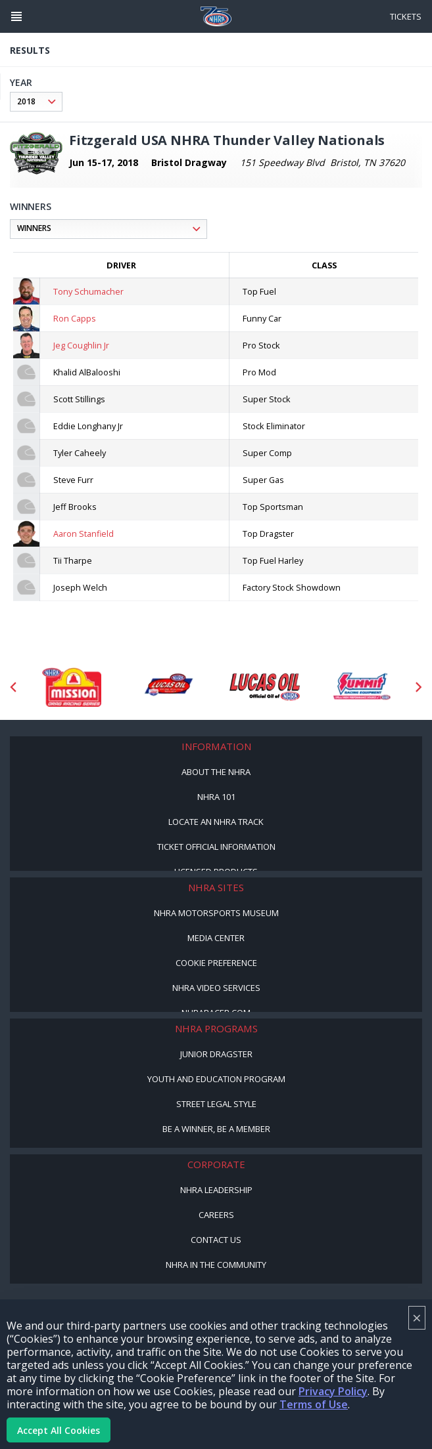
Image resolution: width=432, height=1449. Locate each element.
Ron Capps (74, 318)
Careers (216, 1215)
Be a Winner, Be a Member (216, 1129)
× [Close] (416, 1317)
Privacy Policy (333, 1391)
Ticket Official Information (216, 846)
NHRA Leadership (216, 1190)
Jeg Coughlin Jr (81, 345)
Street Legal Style (216, 1104)
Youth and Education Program (216, 1079)
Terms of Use (313, 1404)
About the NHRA (216, 772)
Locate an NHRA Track (216, 822)
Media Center (216, 938)
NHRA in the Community (216, 1264)
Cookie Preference (216, 963)
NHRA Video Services (216, 988)
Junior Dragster (216, 1054)
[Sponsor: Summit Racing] (361, 687)
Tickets (405, 16)
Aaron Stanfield (83, 533)
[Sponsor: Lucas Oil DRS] (168, 687)
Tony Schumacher (88, 291)
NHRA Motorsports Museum (216, 913)
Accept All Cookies (58, 1430)
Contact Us (216, 1240)
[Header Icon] (16, 16)
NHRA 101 (216, 797)
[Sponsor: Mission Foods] (71, 687)
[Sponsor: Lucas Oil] (264, 687)
